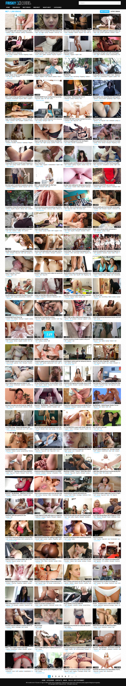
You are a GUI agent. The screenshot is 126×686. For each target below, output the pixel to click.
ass (85, 32)
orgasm (72, 54)
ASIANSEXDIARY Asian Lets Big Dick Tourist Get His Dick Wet (49, 97)
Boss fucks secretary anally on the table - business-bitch (78, 31)
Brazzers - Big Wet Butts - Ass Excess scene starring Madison (107, 647)
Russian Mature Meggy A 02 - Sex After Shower (106, 449)
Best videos (27, 7)
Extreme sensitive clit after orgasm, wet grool (77, 339)
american (17, 32)
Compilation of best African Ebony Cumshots (18, 207)
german (96, 98)
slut (17, 120)
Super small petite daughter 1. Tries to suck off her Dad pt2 (19, 119)
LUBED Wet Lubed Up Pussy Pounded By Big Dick (106, 471)
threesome (32, 407)
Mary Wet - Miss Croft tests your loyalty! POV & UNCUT (78, 207)
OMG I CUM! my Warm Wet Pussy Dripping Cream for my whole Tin (78, 317)
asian (117, 32)
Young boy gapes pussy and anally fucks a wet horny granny (49, 361)
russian (74, 186)
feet (69, 230)
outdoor (109, 186)
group (29, 649)
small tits (102, 54)
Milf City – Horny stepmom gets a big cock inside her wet (49, 449)
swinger (45, 120)
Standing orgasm (69, 53)
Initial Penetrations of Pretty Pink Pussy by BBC (106, 163)
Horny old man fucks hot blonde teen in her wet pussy (49, 427)
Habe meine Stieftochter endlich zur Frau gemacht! (19, 603)
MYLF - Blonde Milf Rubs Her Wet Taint (45, 185)
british (18, 164)
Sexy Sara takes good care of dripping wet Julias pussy (49, 669)
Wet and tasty (38, 625)
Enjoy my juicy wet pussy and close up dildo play (48, 493)
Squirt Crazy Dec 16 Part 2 (12, 273)
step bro (115, 495)
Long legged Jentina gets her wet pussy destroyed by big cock (78, 361)
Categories (57, 7)
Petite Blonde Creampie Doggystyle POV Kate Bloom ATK (78, 449)
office (12, 32)
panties (8, 32)
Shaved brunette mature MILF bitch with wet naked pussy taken (78, 559)
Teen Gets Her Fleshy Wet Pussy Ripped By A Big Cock (107, 383)
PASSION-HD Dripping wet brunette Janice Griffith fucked (78, 383)
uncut (80, 208)
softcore (90, 318)
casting (40, 341)
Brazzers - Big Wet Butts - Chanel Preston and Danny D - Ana (49, 405)
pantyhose (15, 186)
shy (22, 252)
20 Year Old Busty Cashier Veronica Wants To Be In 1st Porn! (49, 383)
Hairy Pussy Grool (40, 163)
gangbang (109, 98)
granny (74, 164)
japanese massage (109, 605)
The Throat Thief (97, 295)
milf (80, 120)
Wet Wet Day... (67, 75)
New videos (16, 7)
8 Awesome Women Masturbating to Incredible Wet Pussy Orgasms (49, 471)
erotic (71, 429)
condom (8, 627)
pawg (116, 120)
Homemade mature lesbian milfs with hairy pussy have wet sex (107, 273)
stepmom (38, 451)
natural (50, 76)
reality (19, 230)
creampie (62, 32)
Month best (47, 7)
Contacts (58, 680)
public (115, 76)
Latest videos (115, 11)
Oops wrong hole (98, 537)
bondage (79, 495)
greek (44, 54)
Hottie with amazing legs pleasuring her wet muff (107, 317)
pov (84, 208)
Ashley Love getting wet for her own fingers (76, 141)
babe (121, 32)
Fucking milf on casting (41, 339)
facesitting (121, 54)
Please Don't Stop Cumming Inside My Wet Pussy (77, 405)
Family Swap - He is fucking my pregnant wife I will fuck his (78, 251)
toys (7, 164)
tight (42, 32)
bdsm (74, 495)
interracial (115, 208)
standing (67, 54)
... (72, 676)
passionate (110, 671)
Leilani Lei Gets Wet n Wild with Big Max (46, 295)
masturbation (29, 32)
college (32, 341)
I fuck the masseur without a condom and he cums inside (19, 625)
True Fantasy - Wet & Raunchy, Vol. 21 (74, 97)
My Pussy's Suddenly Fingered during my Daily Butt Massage (78, 669)
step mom (53, 451)
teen (37, 32)
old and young (79, 649)
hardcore (31, 54)
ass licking (76, 76)
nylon (114, 98)
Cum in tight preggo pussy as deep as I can (17, 383)
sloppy (33, 252)
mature (69, 164)
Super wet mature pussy (41, 229)
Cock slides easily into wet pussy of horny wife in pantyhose (19, 537)
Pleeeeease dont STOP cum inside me (104, 185)
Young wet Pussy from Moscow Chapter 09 (105, 581)
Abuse (65, 680)
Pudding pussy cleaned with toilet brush (75, 493)
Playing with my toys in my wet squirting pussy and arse (19, 163)
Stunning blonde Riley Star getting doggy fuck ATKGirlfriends (49, 537)
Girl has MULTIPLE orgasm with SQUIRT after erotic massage (78, 427)
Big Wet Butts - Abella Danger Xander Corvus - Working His (107, 405)
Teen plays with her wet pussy (13, 53)
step (61, 142)
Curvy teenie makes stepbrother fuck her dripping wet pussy (107, 493)
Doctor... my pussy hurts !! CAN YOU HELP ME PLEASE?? (107, 603)
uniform (26, 230)
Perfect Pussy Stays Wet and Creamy (45, 559)
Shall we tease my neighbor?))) (43, 75)
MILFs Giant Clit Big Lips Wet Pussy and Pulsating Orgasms (19, 97)
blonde (21, 54)
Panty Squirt (8, 669)
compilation (106, 164)
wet (88, 32)
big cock (38, 98)
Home (8, 7)
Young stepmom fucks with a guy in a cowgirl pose (49, 515)
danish (76, 32)
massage (76, 429)
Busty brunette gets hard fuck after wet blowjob (106, 207)
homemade (15, 98)
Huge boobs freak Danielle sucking (45, 317)
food (99, 142)
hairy (41, 164)
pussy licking (114, 54)
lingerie (59, 517)
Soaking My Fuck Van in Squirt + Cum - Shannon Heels (107, 75)
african (103, 142)
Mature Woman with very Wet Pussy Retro (104, 625)
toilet (70, 495)
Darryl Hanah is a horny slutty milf (73, 603)
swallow (26, 120)
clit (33, 98)
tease (37, 76)
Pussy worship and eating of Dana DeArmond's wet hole (49, 581)
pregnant (67, 252)
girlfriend (61, 539)
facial (60, 384)
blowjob (51, 32)
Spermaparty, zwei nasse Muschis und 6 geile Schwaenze (107, 97)
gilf (59, 363)
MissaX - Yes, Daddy (11, 141)
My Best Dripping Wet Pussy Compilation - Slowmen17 (19, 581)
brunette (14, 142)
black (119, 164)
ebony (22, 208)
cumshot (12, 120)
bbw (62, 208)
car (46, 76)
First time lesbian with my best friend (15, 449)
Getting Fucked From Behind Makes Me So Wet (18, 559)
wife (40, 54)
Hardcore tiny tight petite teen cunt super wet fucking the (49, 251)
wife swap (76, 252)
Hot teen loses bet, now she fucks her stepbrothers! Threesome (19, 405)
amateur (113, 32)
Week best (36, 7)
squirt (77, 54)
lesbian (88, 76)
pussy (46, 32)
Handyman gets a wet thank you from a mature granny (78, 163)
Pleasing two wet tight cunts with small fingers (106, 53)
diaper (108, 230)
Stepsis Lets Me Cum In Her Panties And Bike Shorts (49, 141)
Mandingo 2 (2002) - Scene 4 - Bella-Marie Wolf (77, 471)
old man (38, 429)
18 (39, 32)
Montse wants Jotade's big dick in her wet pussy (48, 119)
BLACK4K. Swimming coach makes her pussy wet (49, 273)
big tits (59, 54)
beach (71, 649)
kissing (119, 142)
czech (7, 429)
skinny (58, 208)
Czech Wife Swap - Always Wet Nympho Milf (17, 427)
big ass (81, 32)
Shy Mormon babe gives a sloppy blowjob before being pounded (19, 251)
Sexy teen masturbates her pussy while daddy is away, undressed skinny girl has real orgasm (19, 339)
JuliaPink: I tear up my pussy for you (15, 515)
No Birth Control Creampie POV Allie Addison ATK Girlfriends (49, 31)
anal (12, 296)
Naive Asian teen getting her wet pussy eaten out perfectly (107, 31)
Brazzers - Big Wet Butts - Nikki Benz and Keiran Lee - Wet (19, 493)
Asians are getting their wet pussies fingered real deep (107, 251)
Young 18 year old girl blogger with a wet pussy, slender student (19, 75)
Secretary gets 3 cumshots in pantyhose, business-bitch (19, 185)
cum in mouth (102, 98)
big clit (21, 98)
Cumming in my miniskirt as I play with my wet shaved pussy (78, 625)
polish (25, 341)
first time (8, 451)
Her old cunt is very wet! (99, 427)
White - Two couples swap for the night (16, 647)
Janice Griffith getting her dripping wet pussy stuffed (49, 647)
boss (66, 32)
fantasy (77, 98)
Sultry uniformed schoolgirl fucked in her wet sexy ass (19, 229)
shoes (119, 76)
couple (20, 649)
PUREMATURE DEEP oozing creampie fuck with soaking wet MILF (78, 119)
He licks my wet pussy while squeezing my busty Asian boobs (78, 537)
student (18, 76)
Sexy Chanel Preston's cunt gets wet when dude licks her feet (78, 229)
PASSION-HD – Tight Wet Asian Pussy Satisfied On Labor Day (19, 471)
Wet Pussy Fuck (97, 119)
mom (56, 363)
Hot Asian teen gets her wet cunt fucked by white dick (78, 515)
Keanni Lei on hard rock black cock (44, 603)
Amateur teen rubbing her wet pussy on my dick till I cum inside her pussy (78, 185)
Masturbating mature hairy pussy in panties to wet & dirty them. (78, 273)
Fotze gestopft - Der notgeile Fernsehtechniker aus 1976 (107, 559)
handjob (21, 120)
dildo (25, 98)
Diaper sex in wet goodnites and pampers (105, 229)
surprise (79, 407)
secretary (71, 32)
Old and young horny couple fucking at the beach (77, 647)
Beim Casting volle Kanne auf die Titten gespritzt (77, 581)
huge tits (62, 318)
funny (59, 76)
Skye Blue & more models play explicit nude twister (78, 295)
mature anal (105, 451)
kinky (7, 120)
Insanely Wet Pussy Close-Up (13, 317)
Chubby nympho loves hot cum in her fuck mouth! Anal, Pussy (19, 361)
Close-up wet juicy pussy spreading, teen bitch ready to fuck (49, 207)
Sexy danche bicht (98, 339)
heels (95, 76)
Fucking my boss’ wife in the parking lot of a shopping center (49, 53)
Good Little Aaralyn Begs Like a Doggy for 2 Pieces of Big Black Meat (107, 515)
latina (120, 208)
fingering (26, 54)
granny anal (50, 363)
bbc (95, 164)
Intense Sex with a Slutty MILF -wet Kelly (104, 361)
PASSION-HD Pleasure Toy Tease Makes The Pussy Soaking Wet (107, 669)
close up (57, 32)
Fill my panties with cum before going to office (18, 31)
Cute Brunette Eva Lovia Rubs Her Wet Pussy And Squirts (19, 295)
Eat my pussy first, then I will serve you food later (106, 141)
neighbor (42, 76)
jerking (23, 32)
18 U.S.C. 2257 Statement (76, 680)
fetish (57, 142)
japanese (107, 32)
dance (111, 341)
